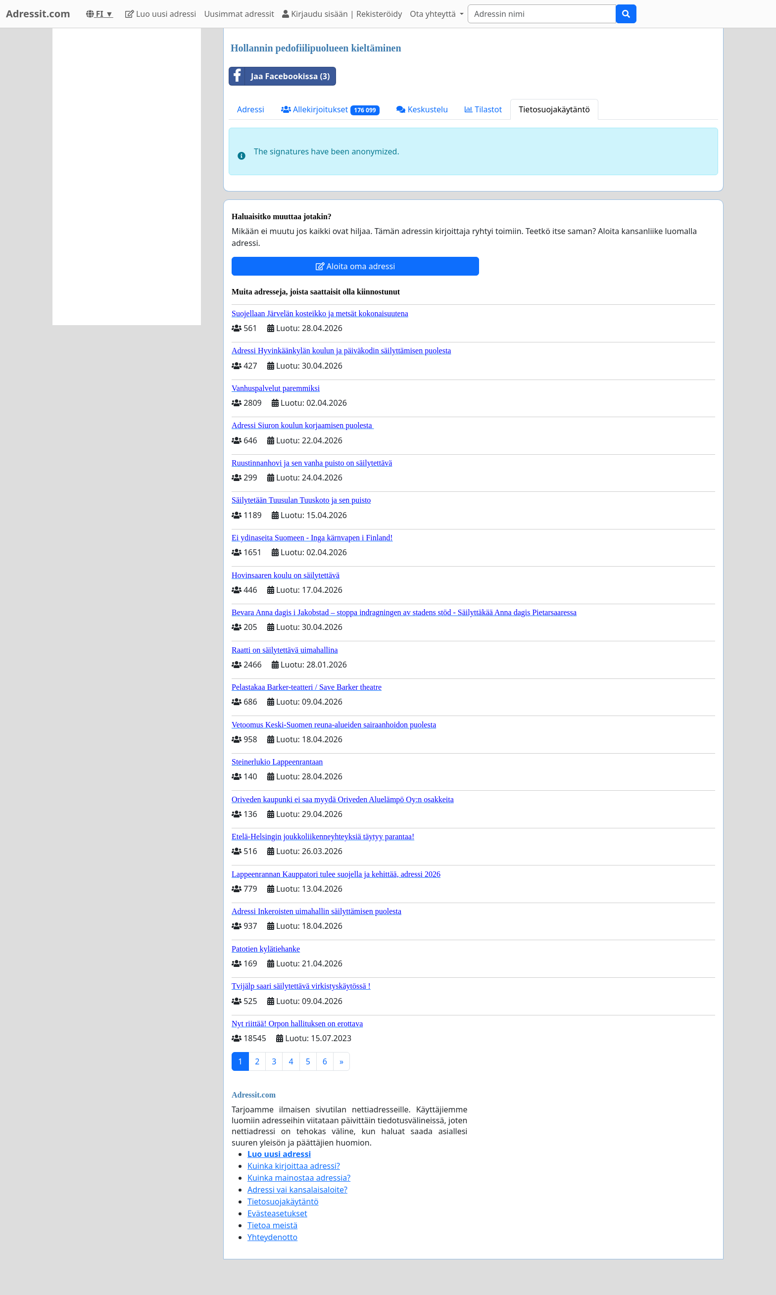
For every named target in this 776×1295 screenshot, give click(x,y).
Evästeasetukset (277, 1213)
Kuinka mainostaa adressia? (298, 1177)
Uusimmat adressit (239, 13)
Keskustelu (422, 109)
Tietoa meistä (272, 1225)
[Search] (542, 13)
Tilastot (483, 109)
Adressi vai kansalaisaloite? (297, 1189)
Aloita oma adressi (355, 266)
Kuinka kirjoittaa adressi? (293, 1165)
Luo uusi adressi (160, 13)
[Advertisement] (126, 176)
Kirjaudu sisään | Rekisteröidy (342, 13)
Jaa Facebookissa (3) (279, 76)
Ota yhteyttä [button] (434, 13)
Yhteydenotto (272, 1237)
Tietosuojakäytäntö (554, 109)
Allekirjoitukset (330, 109)
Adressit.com (38, 13)
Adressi (250, 109)
